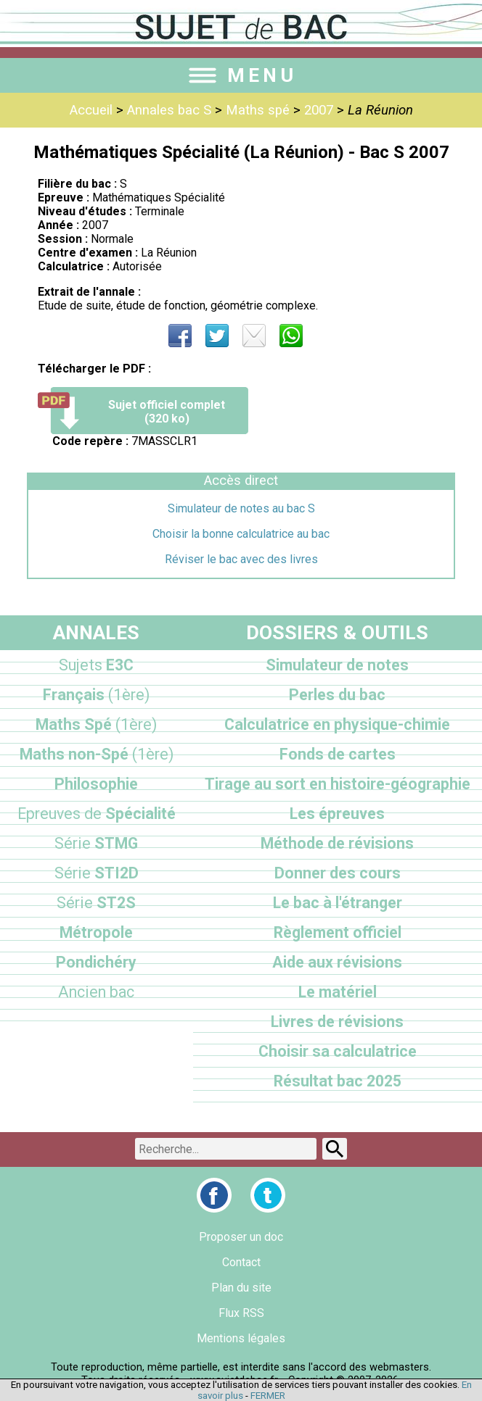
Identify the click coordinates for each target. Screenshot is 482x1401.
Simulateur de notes (337, 665)
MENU (241, 75)
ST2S (96, 903)
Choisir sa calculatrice (337, 1051)
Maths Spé (96, 724)
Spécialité (96, 814)
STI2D (96, 873)
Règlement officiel (337, 932)
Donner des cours (337, 873)
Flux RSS (241, 1313)
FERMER (267, 1395)
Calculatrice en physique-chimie (337, 724)
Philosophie (96, 784)
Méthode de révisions (337, 843)
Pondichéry (96, 962)
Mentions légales (241, 1338)
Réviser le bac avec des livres (241, 559)
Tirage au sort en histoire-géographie (337, 784)
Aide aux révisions (337, 962)
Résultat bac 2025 (337, 1081)
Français (96, 695)
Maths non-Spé (96, 754)
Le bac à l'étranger (337, 903)
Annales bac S (169, 110)
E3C (96, 665)
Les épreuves (337, 814)
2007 (318, 110)
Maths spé (258, 110)
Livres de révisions (337, 1022)
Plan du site (241, 1287)
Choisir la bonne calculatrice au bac (241, 534)
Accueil (91, 110)
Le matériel (337, 992)
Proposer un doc (241, 1237)
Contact (241, 1262)
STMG (96, 843)
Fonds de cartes (337, 754)
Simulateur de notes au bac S (241, 508)
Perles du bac (337, 695)
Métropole (96, 932)
